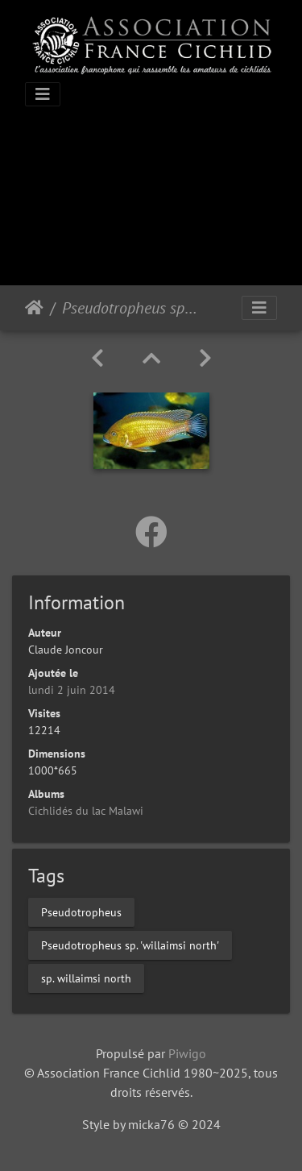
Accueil (34, 308)
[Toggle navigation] (42, 94)
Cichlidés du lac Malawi (85, 811)
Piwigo (187, 1053)
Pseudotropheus (81, 912)
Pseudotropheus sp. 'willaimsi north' (130, 945)
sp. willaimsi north (86, 978)
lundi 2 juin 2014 (71, 690)
